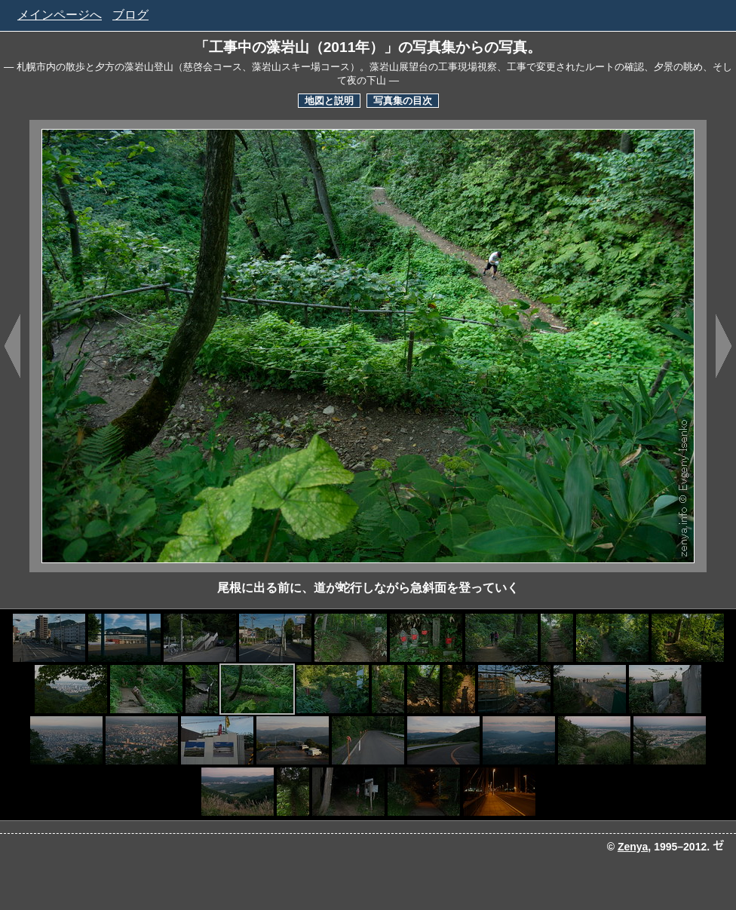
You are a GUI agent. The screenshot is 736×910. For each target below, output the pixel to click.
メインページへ (59, 14)
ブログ (130, 14)
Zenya (633, 847)
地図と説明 (329, 100)
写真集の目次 (402, 100)
